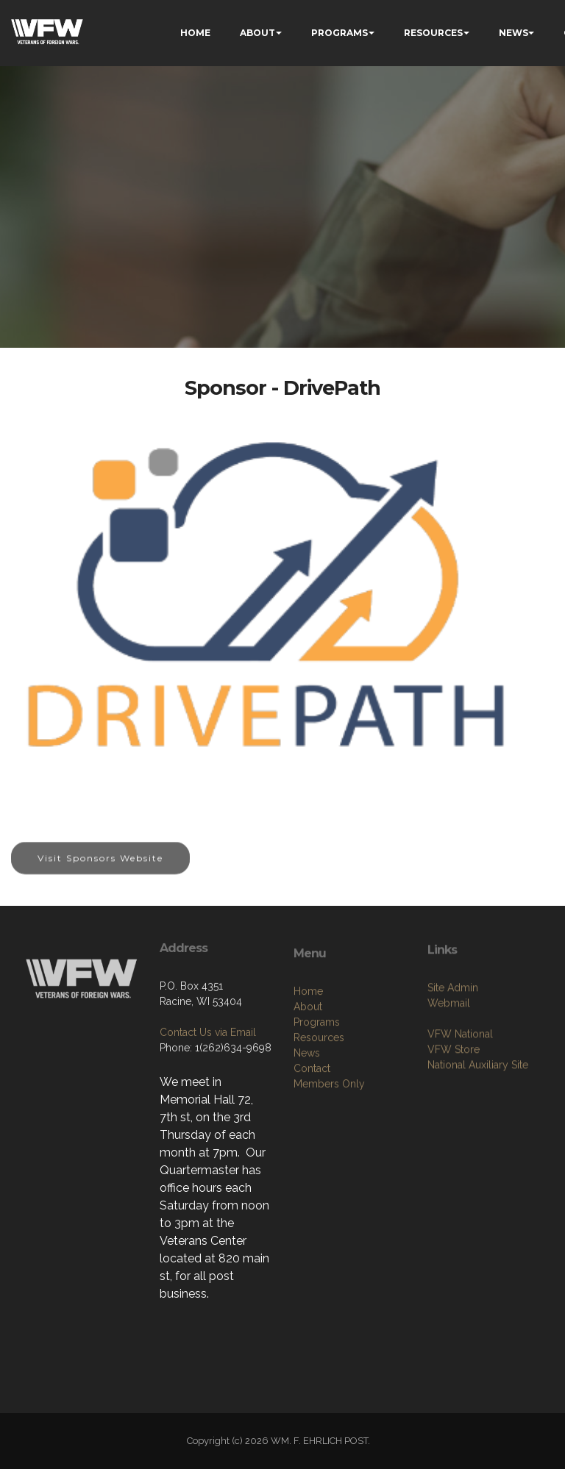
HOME (195, 32)
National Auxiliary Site (477, 1109)
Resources (319, 1092)
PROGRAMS (339, 32)
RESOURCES (433, 32)
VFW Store (453, 1094)
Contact (312, 1123)
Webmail (448, 1048)
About (308, 1062)
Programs (317, 1077)
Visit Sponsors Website (100, 868)
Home (308, 1046)
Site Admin (452, 1032)
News (307, 1108)
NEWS (513, 32)
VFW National (460, 1078)
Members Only (329, 1139)
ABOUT (257, 32)
